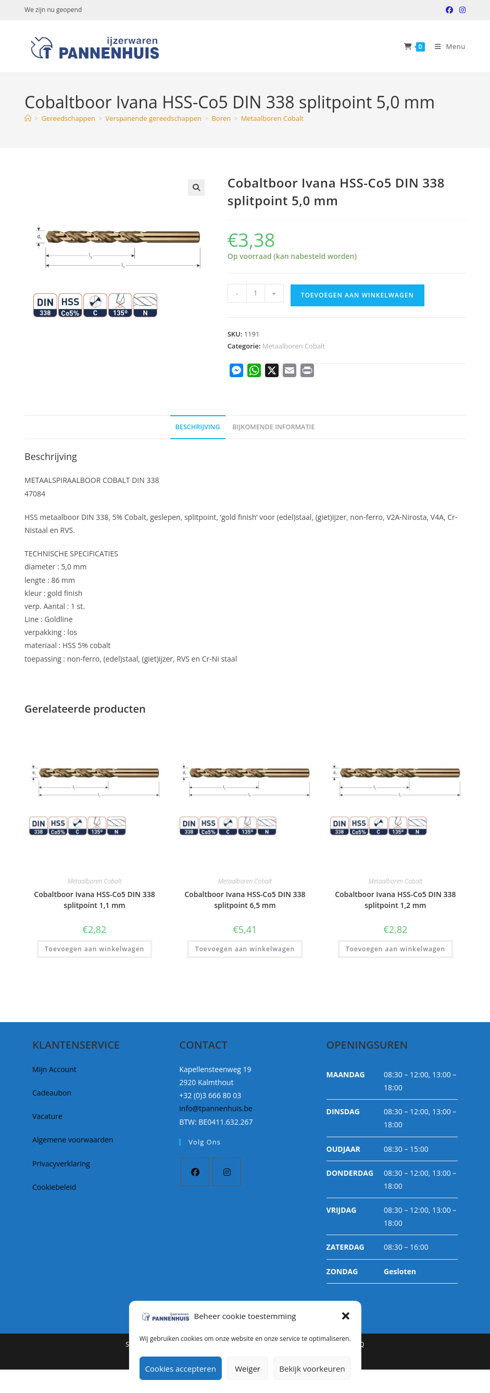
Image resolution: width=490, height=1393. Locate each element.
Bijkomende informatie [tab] (273, 426)
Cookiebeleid (54, 1187)
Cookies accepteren (180, 1368)
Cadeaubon (51, 1093)
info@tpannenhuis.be (215, 1108)
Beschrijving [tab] (197, 426)
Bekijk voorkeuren (312, 1368)
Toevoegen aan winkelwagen (357, 295)
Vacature (47, 1116)
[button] (346, 1316)
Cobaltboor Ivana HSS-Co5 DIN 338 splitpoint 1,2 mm (395, 899)
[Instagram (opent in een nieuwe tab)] (461, 10)
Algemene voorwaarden (72, 1140)
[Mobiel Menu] (446, 46)
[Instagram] (226, 1172)
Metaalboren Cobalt (272, 118)
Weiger (247, 1368)
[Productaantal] (255, 293)
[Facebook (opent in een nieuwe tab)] (449, 10)
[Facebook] (195, 1172)
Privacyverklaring (61, 1163)
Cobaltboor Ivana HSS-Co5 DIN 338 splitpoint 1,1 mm (94, 899)
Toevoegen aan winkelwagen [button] (94, 948)
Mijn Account (54, 1069)
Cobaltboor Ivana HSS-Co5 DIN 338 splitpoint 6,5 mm (244, 899)
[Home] (27, 118)
